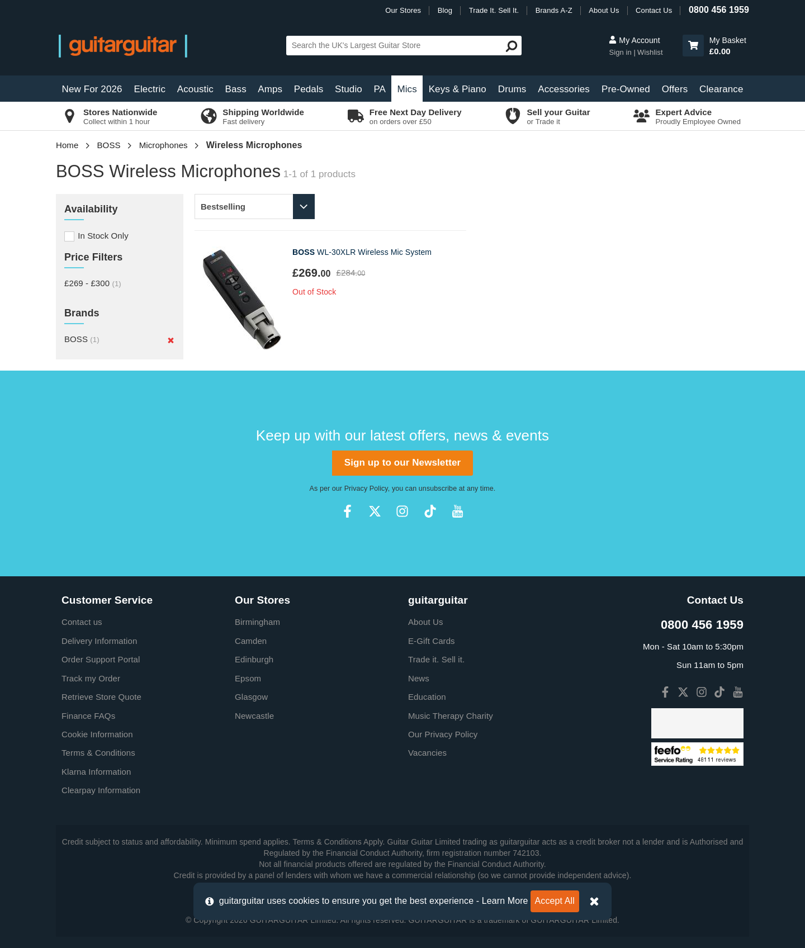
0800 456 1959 (719, 10)
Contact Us (654, 10)
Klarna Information (96, 771)
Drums (512, 89)
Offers (675, 89)
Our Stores (403, 10)
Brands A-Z (554, 10)
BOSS (109, 145)
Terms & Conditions (98, 752)
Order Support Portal (100, 659)
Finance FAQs (88, 716)
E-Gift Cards (431, 641)
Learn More (505, 901)
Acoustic (195, 89)
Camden (251, 641)
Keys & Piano (457, 89)
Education (427, 696)
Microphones (163, 145)
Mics (406, 89)
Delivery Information (99, 641)
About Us (604, 10)
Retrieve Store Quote (101, 696)
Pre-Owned (626, 89)
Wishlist (650, 52)
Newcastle (254, 716)
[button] (693, 45)
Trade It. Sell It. (494, 10)
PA (379, 89)
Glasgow (251, 696)
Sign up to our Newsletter (402, 462)
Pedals (309, 89)
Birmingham (257, 622)
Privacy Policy (366, 488)
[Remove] (171, 340)
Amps (270, 89)
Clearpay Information (100, 790)
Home (67, 145)
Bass (236, 89)
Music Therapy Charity (450, 716)
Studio (348, 89)
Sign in (621, 52)
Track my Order (90, 678)
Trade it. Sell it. (436, 659)
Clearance (721, 89)
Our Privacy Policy (442, 734)
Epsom (248, 678)
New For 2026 (92, 89)
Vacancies (427, 752)
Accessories (564, 89)
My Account (634, 40)
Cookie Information (97, 734)
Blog (445, 10)
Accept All (555, 901)
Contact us (81, 622)
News (418, 678)
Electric (150, 89)
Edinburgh (254, 659)
